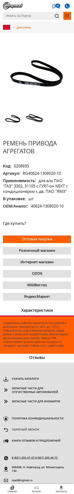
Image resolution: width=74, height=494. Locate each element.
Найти (56, 16)
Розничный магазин (37, 251)
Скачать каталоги (25, 379)
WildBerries (37, 285)
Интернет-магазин (37, 262)
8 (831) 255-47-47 (23, 458)
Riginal (13, 6)
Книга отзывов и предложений (36, 440)
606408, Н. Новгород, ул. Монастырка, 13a (38, 469)
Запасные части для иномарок (36, 401)
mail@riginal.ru (22, 480)
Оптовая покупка (37, 239)
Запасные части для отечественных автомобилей (35, 390)
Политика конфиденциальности (38, 418)
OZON (37, 274)
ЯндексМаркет (37, 297)
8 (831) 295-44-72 (46, 458)
